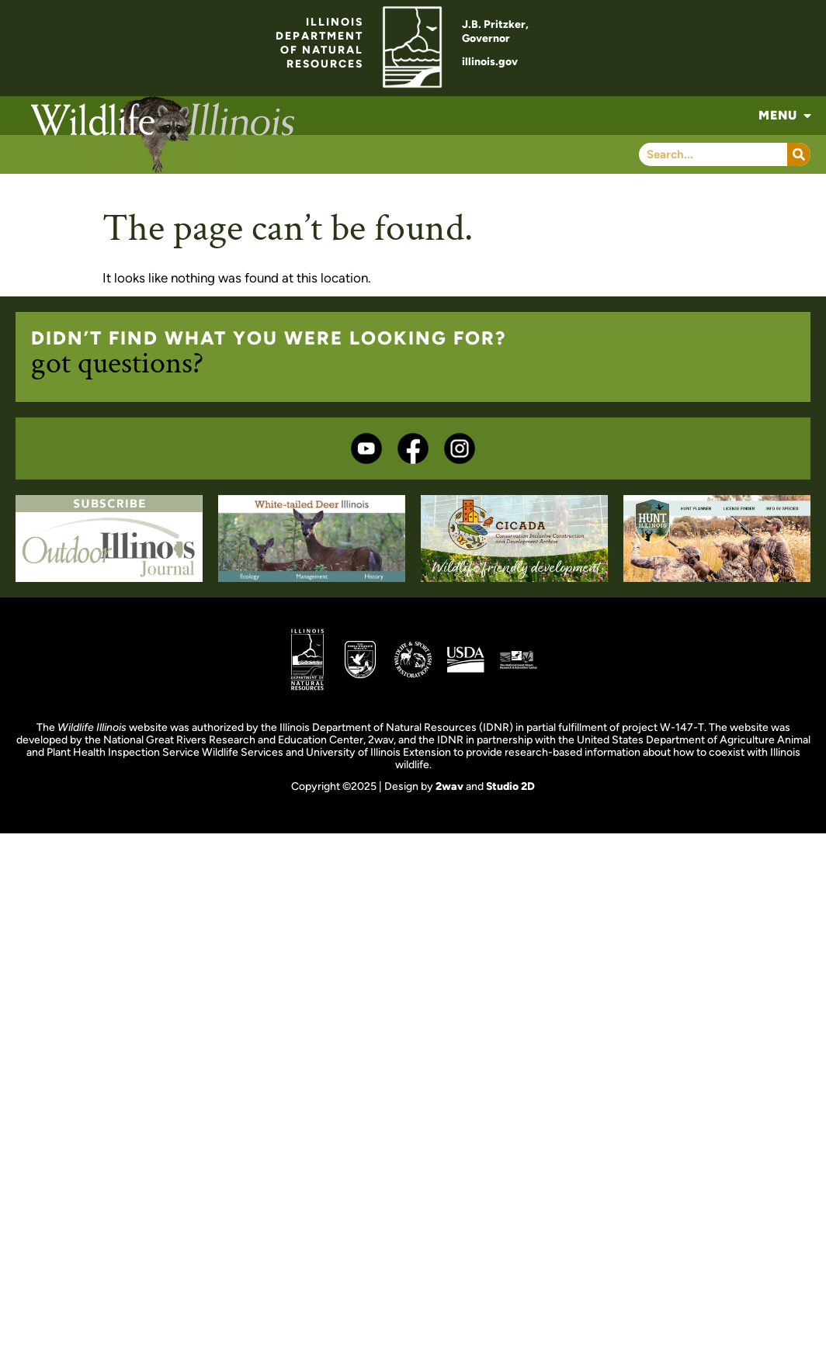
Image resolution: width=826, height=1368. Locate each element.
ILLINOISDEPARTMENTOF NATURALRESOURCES (319, 43)
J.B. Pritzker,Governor (495, 31)
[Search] (798, 154)
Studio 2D (510, 786)
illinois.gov (490, 61)
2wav (449, 786)
